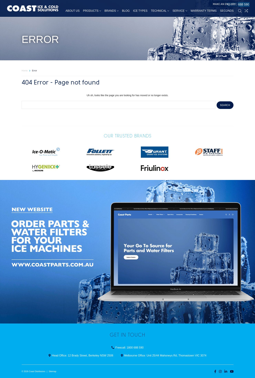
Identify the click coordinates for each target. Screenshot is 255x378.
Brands (112, 11)
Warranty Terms (204, 11)
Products (92, 11)
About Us (73, 11)
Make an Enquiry (215, 4)
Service (180, 11)
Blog (126, 11)
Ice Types (140, 11)
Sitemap (52, 371)
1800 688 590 (237, 5)
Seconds (227, 11)
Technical (160, 11)
